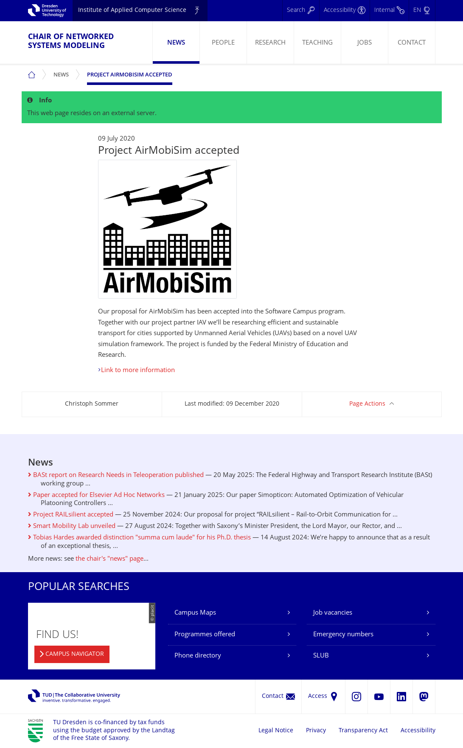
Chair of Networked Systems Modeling (71, 42)
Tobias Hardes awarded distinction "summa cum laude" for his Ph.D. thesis (139, 538)
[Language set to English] (422, 10)
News (176, 43)
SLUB (321, 656)
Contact (412, 43)
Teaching (317, 43)
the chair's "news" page (109, 559)
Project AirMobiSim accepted (129, 75)
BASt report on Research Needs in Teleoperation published (116, 475)
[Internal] (389, 10)
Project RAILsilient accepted (70, 515)
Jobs (364, 43)
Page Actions (367, 404)
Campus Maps (195, 613)
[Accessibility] (344, 10)
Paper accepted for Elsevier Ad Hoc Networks (96, 495)
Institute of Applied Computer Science (132, 10)
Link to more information (138, 370)
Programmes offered (204, 635)
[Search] (300, 10)
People (223, 43)
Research (270, 43)
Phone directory (197, 656)
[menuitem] (175, 42)
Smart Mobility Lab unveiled (71, 526)
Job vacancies (332, 613)
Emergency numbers (343, 635)
